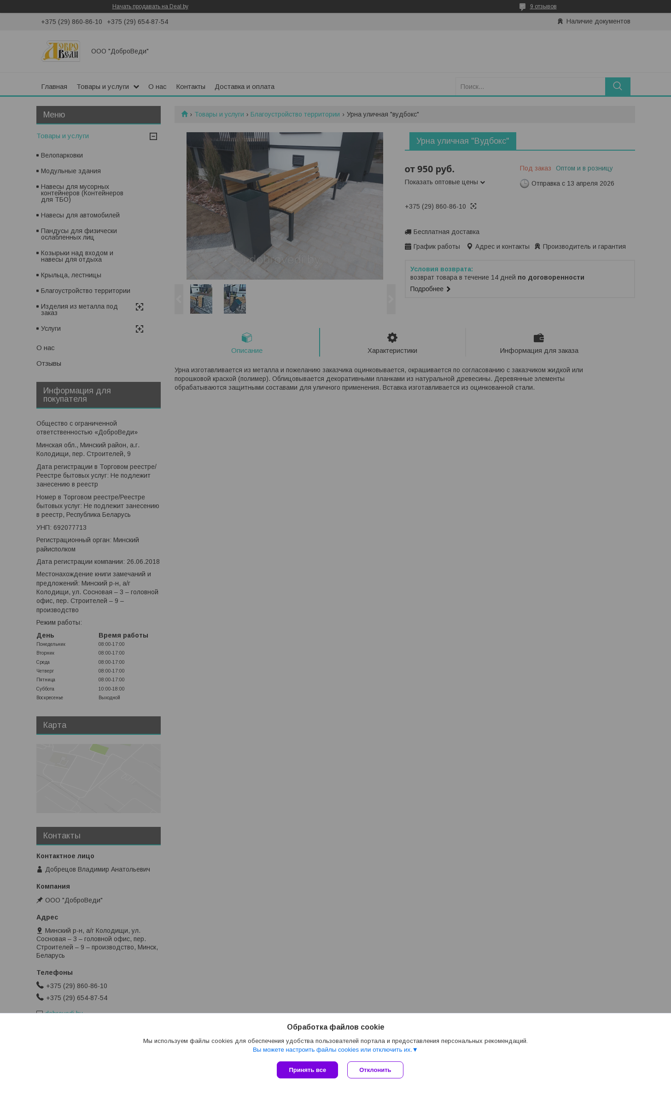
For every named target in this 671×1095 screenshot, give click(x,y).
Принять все (307, 1069)
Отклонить (375, 1069)
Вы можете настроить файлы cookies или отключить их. (332, 1049)
